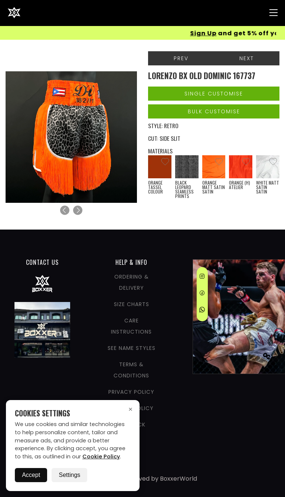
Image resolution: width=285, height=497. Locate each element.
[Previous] (64, 210)
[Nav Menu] (273, 12)
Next (246, 58)
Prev (181, 58)
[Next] (77, 210)
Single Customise (213, 93)
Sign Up (205, 33)
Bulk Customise (214, 111)
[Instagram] (202, 277)
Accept (31, 475)
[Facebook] (202, 294)
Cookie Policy (101, 456)
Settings (69, 475)
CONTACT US (42, 262)
